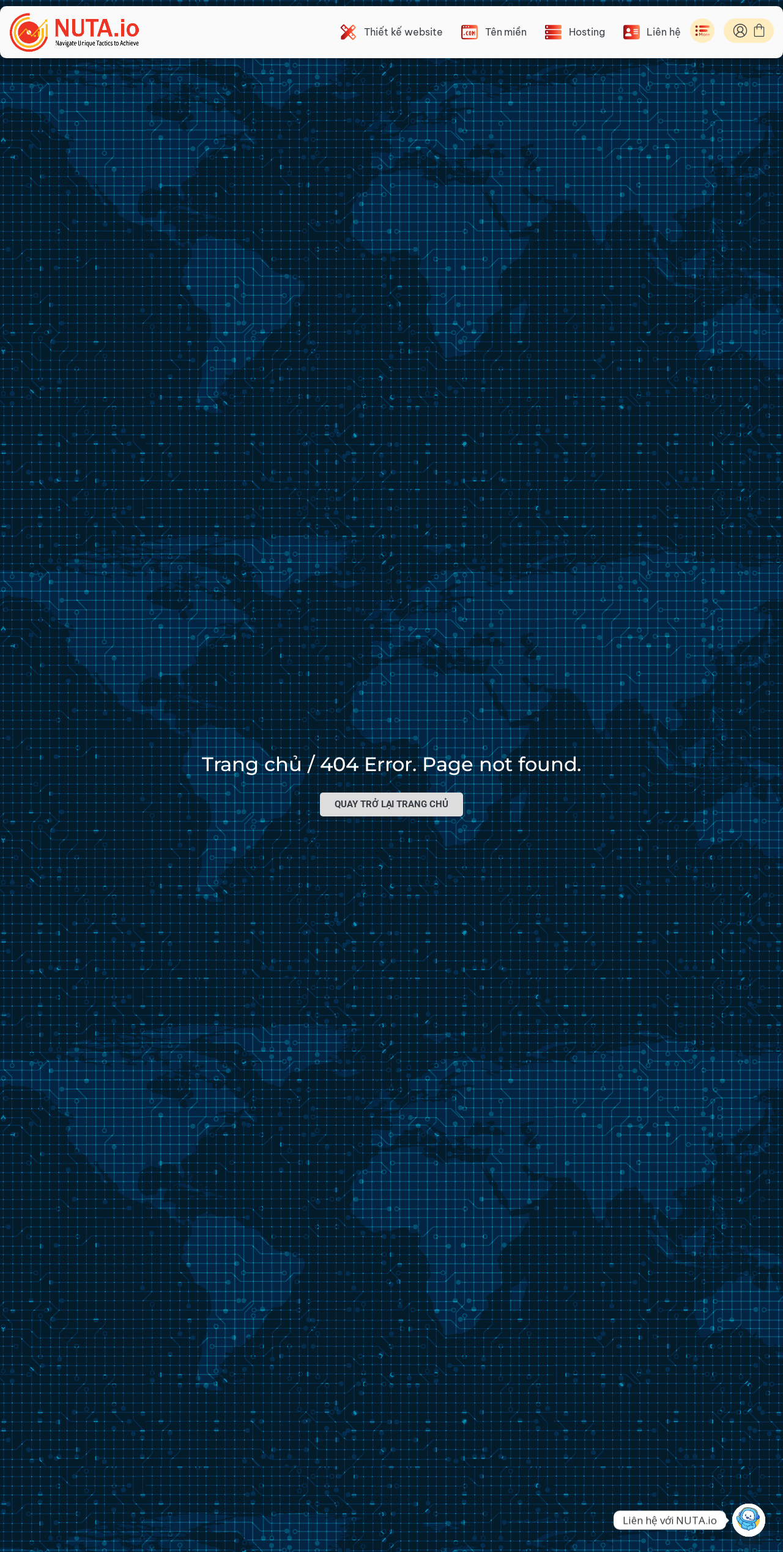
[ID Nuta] (740, 30)
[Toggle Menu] (702, 30)
